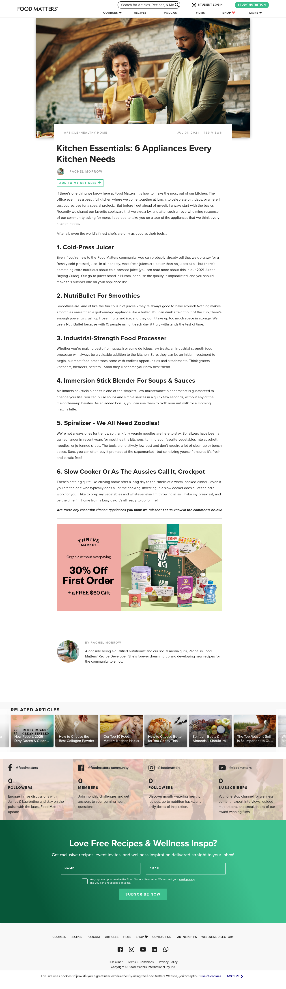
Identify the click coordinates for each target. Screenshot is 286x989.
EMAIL (155, 868)
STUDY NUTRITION (252, 5)
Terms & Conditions (141, 962)
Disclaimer (116, 962)
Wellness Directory (217, 937)
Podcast (171, 13)
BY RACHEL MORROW (103, 642)
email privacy (187, 879)
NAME (69, 868)
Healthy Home (94, 132)
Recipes (140, 13)
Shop (228, 13)
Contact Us (161, 937)
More (253, 13)
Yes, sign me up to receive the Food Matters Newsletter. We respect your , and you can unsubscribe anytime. (142, 881)
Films (200, 13)
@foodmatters (27, 767)
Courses (110, 13)
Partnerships (186, 937)
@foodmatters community (108, 767)
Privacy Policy (168, 962)
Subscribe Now (143, 894)
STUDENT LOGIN (207, 5)
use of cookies (210, 976)
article (71, 132)
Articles (111, 937)
